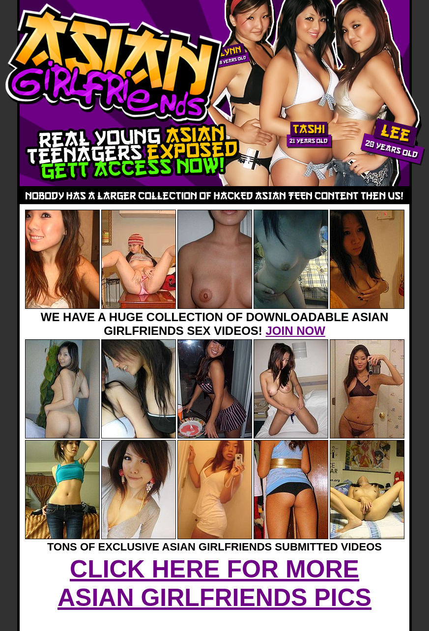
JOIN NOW (295, 330)
